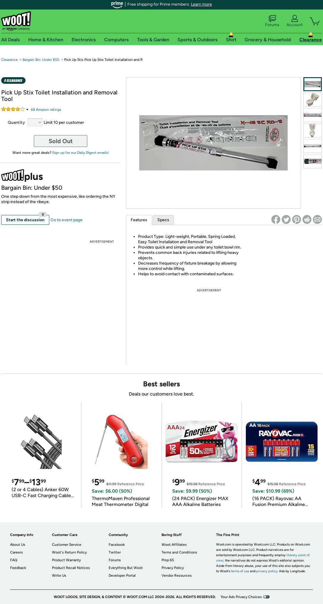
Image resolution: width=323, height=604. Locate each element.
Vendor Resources (177, 575)
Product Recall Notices (71, 568)
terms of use (240, 571)
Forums (272, 21)
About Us (17, 545)
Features (139, 219)
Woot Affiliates (174, 545)
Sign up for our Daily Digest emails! (80, 153)
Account (294, 21)
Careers (16, 552)
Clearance (9, 60)
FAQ (13, 560)
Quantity (16, 122)
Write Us (59, 575)
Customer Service (66, 545)
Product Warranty (66, 560)
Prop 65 (168, 560)
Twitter (115, 552)
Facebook (117, 545)
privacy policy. (267, 571)
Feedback (18, 568)
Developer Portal (122, 575)
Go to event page (66, 219)
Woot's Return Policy (69, 552)
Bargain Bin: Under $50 (41, 60)
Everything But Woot (126, 568)
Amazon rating (46, 109)
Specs (163, 219)
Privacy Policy (173, 568)
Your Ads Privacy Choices (241, 597)
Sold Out (61, 141)
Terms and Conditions (179, 552)
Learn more (201, 4)
